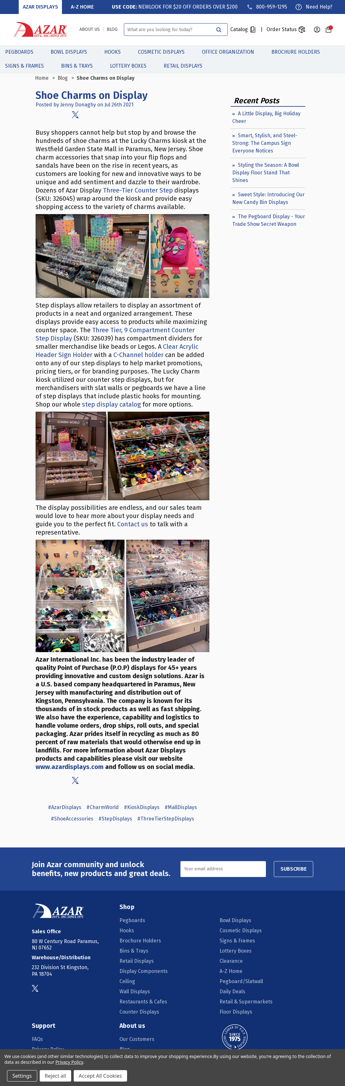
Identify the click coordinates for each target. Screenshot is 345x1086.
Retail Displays (186, 66)
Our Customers (136, 1039)
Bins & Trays (80, 66)
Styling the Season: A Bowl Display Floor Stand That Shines (265, 172)
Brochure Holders (299, 52)
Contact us (132, 524)
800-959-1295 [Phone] (271, 7)
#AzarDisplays (64, 807)
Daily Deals (232, 991)
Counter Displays (139, 1011)
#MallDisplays (181, 807)
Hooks (116, 52)
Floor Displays (236, 1011)
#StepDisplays (115, 818)
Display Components (143, 971)
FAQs (37, 1039)
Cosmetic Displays (165, 52)
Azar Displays (40, 7)
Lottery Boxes (131, 66)
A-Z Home (82, 7)
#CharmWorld (102, 807)
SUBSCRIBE (294, 869)
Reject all (55, 1075)
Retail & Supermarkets (246, 1001)
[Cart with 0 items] (328, 29)
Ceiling (127, 981)
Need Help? (319, 7)
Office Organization (231, 52)
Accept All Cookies (100, 1075)
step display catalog (111, 404)
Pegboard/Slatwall (241, 981)
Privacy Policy (69, 1062)
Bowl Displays (72, 52)
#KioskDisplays (141, 807)
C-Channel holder (138, 354)
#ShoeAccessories (72, 818)
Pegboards (22, 52)
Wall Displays (134, 991)
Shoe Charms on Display (92, 95)
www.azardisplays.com (70, 766)
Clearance (231, 961)
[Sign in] (317, 29)
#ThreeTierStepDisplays (165, 818)
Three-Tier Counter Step (138, 190)
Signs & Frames (28, 66)
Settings (22, 1075)
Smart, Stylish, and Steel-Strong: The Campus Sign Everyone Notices (264, 143)
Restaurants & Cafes (143, 1001)
